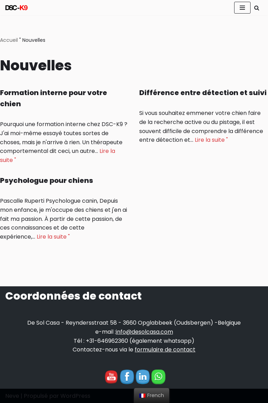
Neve (12, 396)
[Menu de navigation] (242, 8)
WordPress (75, 396)
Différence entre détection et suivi (203, 93)
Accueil (9, 40)
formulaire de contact (165, 350)
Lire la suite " (211, 140)
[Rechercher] (256, 7)
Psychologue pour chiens (46, 180)
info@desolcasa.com (144, 332)
